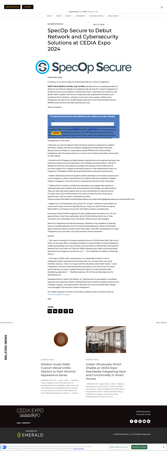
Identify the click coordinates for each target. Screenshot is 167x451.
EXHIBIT (27, 7)
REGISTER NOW (12, 7)
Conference (80, 16)
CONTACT (26, 423)
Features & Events (96, 16)
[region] (83, 447)
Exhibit (68, 16)
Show (49, 16)
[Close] (163, 447)
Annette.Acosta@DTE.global (58, 294)
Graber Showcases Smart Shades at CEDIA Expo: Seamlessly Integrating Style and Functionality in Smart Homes (106, 371)
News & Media (113, 16)
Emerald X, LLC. (126, 434)
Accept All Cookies (139, 447)
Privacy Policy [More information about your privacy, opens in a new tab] (78, 449)
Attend (58, 16)
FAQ (19, 423)
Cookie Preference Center (119, 447)
